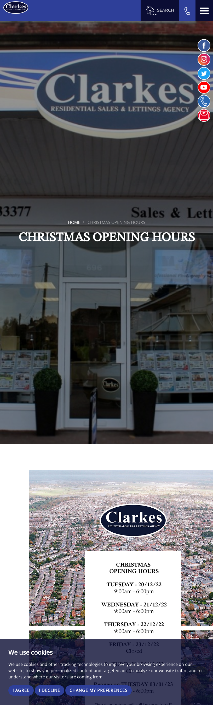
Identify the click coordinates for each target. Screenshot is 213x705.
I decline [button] (49, 690)
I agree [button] (21, 690)
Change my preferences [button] (99, 690)
